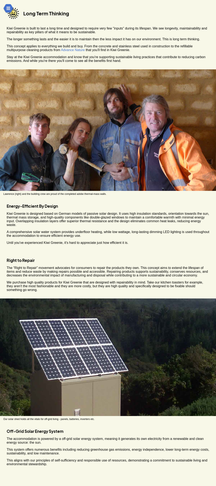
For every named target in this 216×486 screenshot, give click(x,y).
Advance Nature (73, 50)
